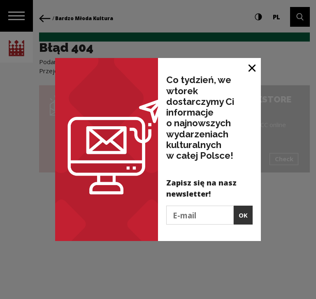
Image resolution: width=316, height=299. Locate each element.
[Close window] (252, 67)
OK (243, 215)
